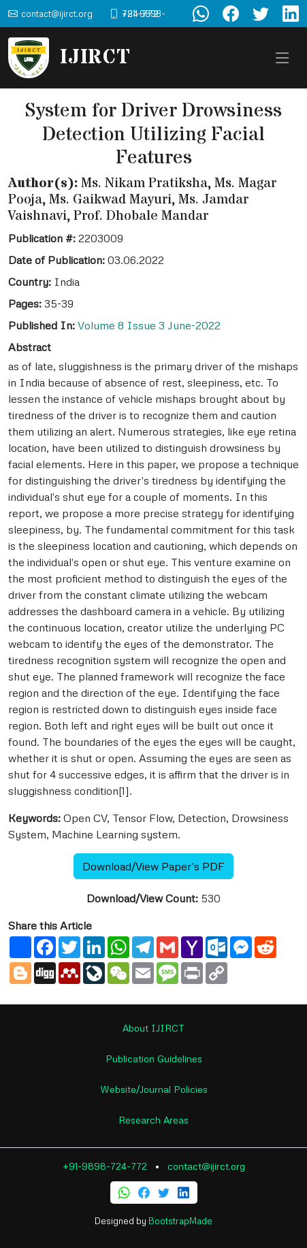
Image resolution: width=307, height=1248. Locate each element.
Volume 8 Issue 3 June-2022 (149, 325)
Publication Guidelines (154, 1058)
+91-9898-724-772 (105, 1166)
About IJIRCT (153, 1028)
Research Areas (153, 1120)
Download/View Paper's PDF (153, 866)
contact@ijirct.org (206, 1166)
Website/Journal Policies (154, 1089)
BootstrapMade (180, 1220)
